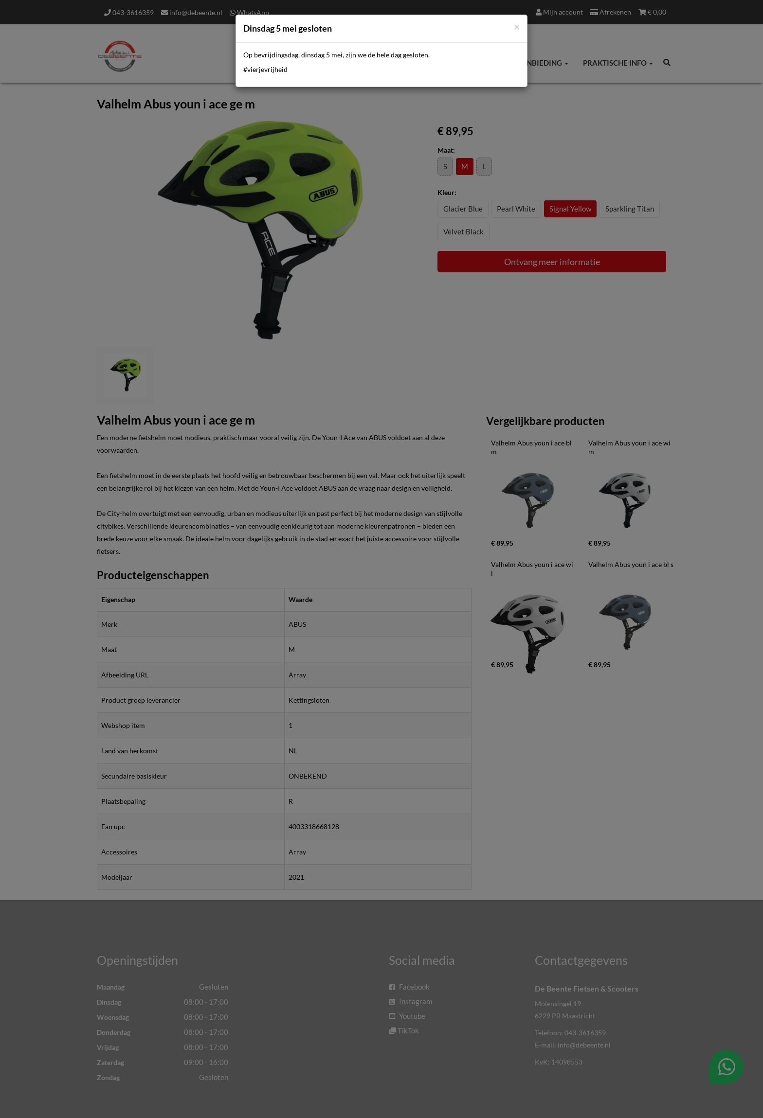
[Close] (517, 26)
